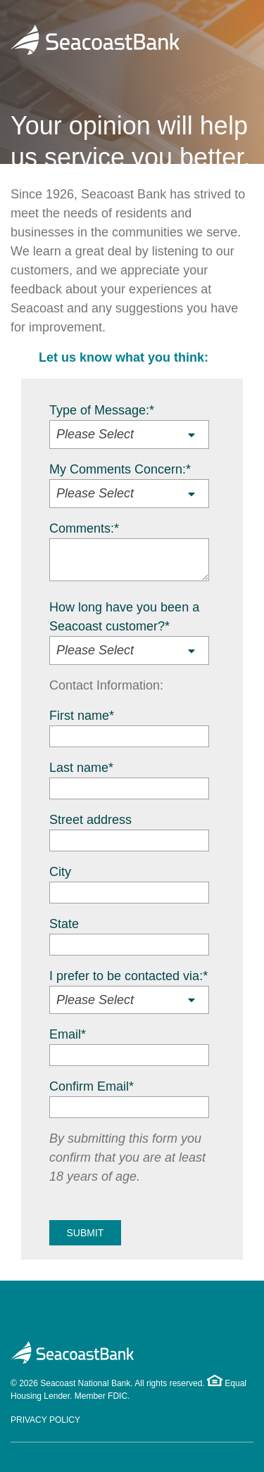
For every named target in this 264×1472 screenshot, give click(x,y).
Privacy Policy (45, 1420)
